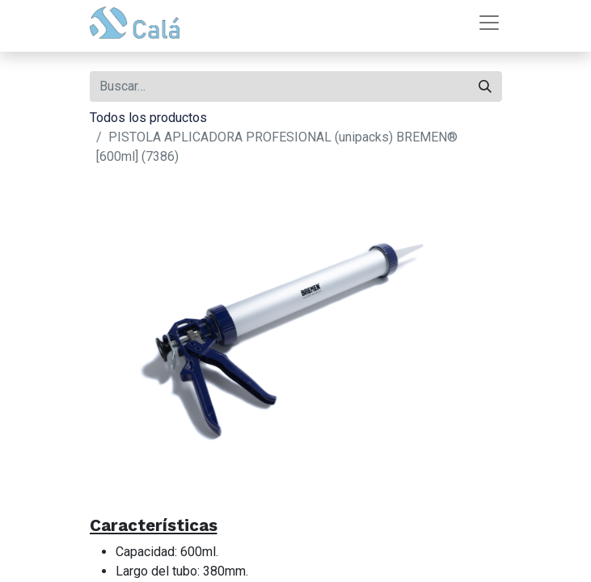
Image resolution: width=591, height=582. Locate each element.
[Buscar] (485, 86)
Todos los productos (148, 117)
